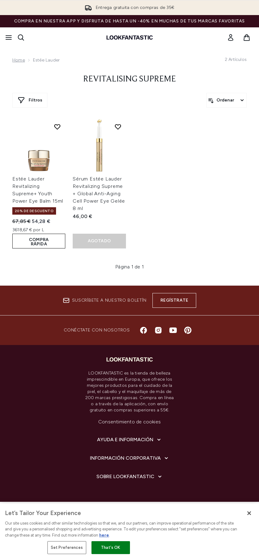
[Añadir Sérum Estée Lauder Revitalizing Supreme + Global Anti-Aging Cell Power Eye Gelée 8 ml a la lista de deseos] (118, 126)
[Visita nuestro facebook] (143, 330)
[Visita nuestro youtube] (173, 330)
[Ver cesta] (246, 37)
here (104, 535)
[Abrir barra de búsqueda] (21, 37)
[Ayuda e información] (129, 439)
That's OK (110, 547)
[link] (230, 37)
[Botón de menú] (8, 37)
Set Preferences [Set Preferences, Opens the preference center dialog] (67, 547)
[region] (129, 531)
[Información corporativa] (129, 458)
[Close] (249, 513)
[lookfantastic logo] (130, 37)
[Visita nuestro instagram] (158, 330)
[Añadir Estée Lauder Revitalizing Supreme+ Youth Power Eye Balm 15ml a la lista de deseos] (57, 126)
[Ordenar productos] (226, 100)
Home (18, 60)
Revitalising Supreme (129, 79)
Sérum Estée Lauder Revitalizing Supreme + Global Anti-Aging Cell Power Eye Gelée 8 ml (99, 193)
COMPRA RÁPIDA (39, 242)
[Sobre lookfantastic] (129, 476)
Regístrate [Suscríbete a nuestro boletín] (174, 300)
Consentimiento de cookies (129, 422)
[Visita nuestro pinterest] (187, 330)
